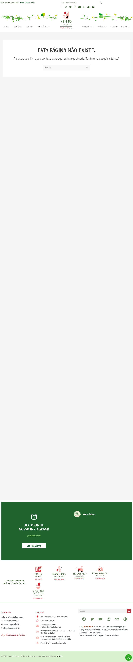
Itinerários (88, 26)
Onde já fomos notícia (10, 628)
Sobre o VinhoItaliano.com (12, 617)
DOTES (59, 656)
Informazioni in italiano (15, 635)
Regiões (17, 26)
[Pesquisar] (100, 2)
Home (6, 26)
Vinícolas (102, 26)
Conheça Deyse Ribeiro (10, 624)
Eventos (125, 26)
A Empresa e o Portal (9, 620)
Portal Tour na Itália (27, 3)
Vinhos (29, 26)
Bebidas (114, 26)
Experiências (43, 26)
